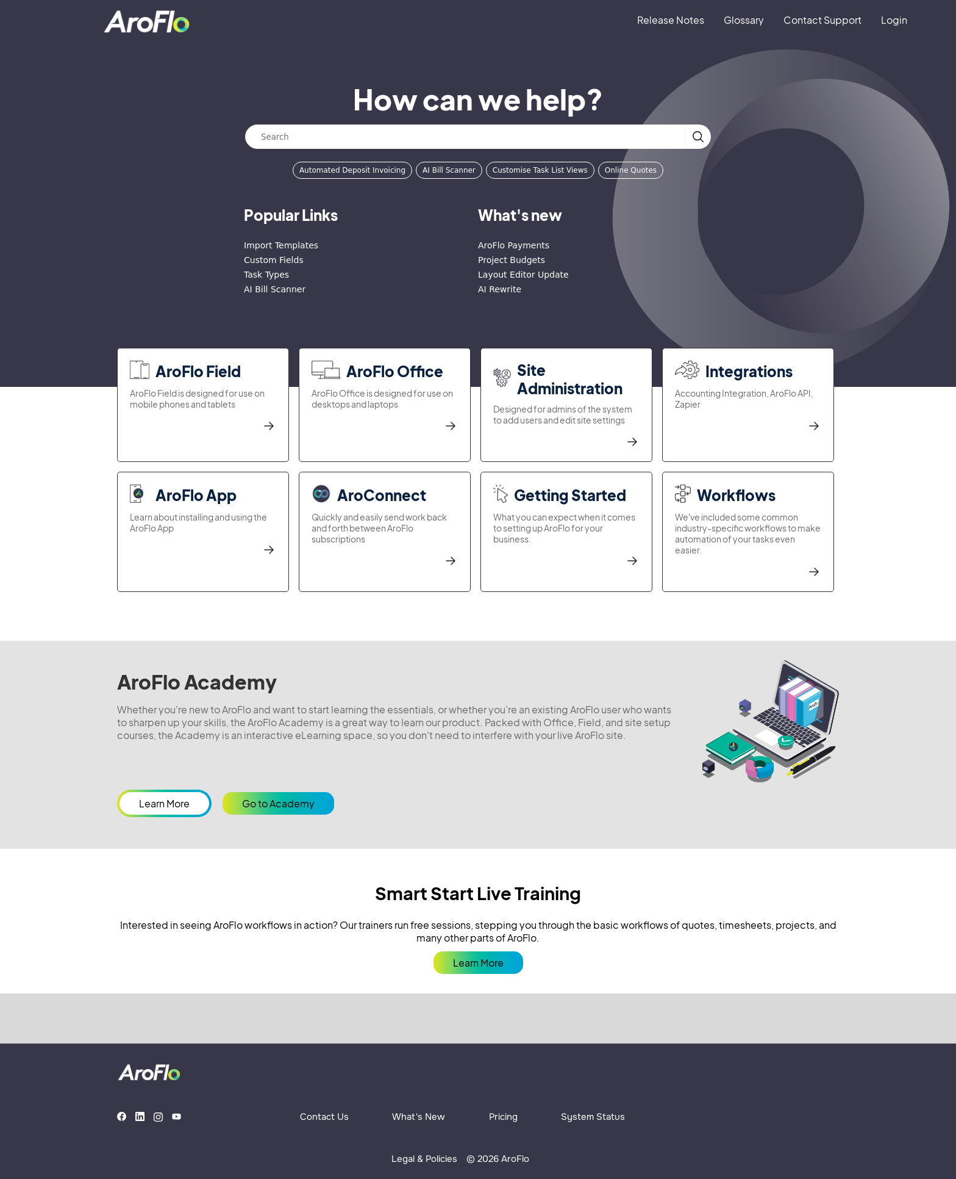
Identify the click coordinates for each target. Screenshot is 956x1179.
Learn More (164, 803)
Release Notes (670, 19)
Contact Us (324, 1117)
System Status (593, 1117)
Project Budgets (511, 260)
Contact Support (822, 19)
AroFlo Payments (513, 245)
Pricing (503, 1117)
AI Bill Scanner (449, 170)
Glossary (744, 19)
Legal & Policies (424, 1159)
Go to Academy (278, 803)
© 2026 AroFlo (497, 1159)
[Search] (465, 136)
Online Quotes (631, 170)
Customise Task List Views (540, 170)
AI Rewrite (499, 289)
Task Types (266, 274)
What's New (418, 1117)
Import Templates (281, 245)
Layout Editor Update (523, 274)
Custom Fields (274, 260)
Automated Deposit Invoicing (352, 170)
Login (894, 19)
